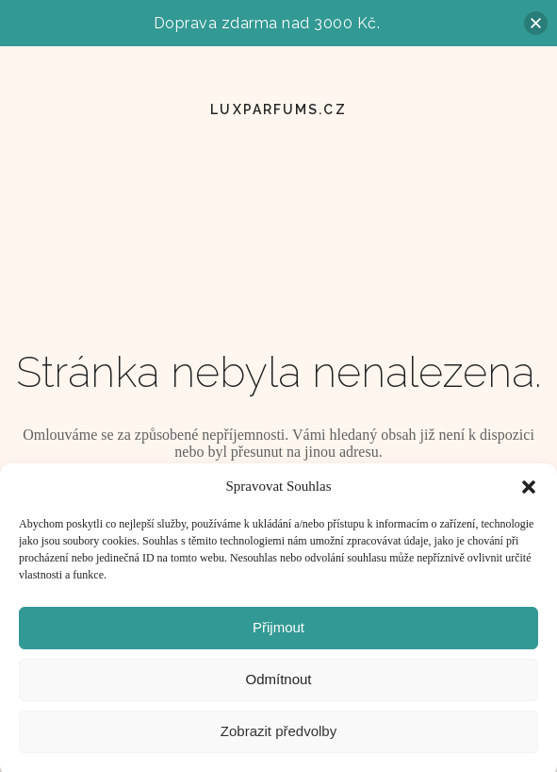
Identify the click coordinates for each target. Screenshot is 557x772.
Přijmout (278, 632)
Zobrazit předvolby (278, 736)
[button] (528, 491)
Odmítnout (278, 684)
